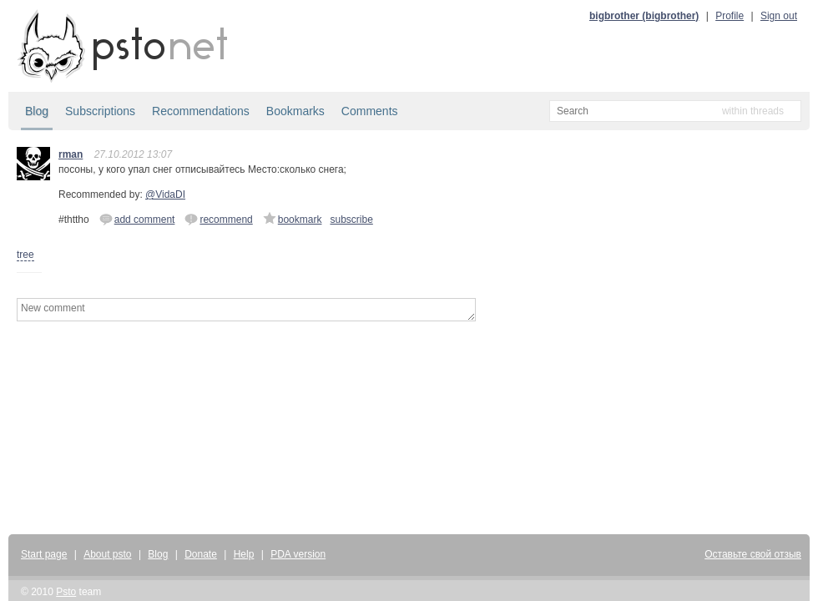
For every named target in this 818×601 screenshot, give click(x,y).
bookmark (292, 218)
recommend (218, 218)
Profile (729, 16)
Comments (369, 111)
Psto (66, 592)
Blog (36, 111)
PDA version (298, 554)
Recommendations (201, 111)
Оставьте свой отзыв (752, 554)
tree (25, 254)
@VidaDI (165, 194)
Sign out (778, 16)
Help (244, 554)
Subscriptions (100, 111)
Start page (44, 554)
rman (70, 154)
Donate (200, 554)
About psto (107, 554)
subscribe (351, 219)
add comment (137, 218)
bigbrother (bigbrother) (644, 16)
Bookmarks (295, 111)
